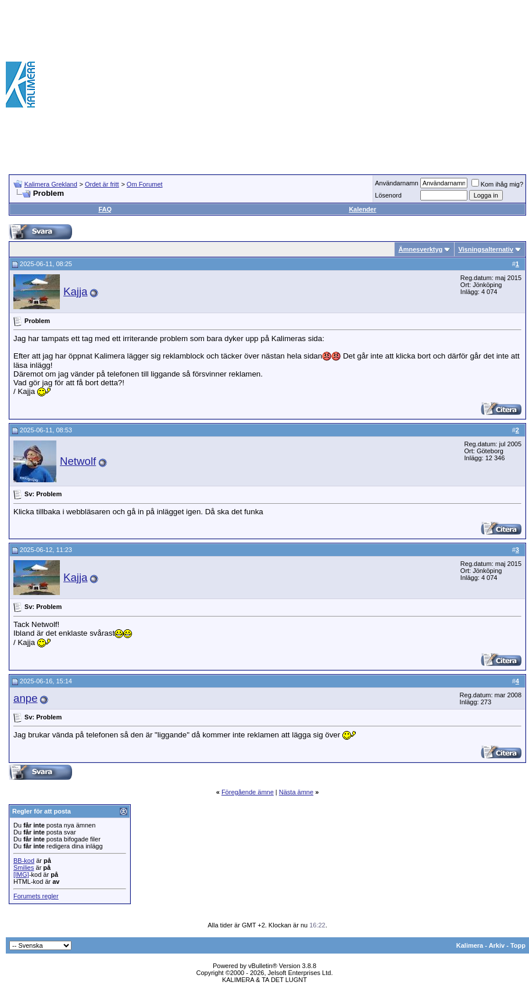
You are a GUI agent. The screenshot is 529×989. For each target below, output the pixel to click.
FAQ (105, 209)
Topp (518, 945)
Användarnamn (397, 183)
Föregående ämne (247, 792)
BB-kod (23, 860)
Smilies (23, 867)
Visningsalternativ (485, 249)
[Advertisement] (358, 84)
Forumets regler (36, 896)
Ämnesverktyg (420, 249)
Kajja (75, 291)
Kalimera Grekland (50, 184)
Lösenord (388, 195)
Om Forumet (145, 184)
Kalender (362, 209)
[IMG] (21, 874)
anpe (25, 698)
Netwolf (78, 461)
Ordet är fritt (102, 184)
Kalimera (469, 945)
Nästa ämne (296, 792)
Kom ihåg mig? (497, 184)
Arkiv (497, 945)
